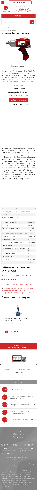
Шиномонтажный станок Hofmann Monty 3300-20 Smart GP (16, 319)
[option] (18, 318)
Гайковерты (29, 284)
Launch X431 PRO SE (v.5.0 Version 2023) (18, 369)
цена (16, 290)
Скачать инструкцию (19, 66)
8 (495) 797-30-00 (23, 11)
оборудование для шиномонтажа (17, 288)
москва (11, 290)
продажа (4, 290)
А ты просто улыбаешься (18, 389)
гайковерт (30, 292)
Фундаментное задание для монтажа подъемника (19, 412)
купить (32, 288)
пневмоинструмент (20, 292)
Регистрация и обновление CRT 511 (22, 405)
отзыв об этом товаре (17, 275)
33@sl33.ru (31, 445)
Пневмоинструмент (17, 284)
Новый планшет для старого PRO (21, 420)
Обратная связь (18, 434)
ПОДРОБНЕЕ (13, 332)
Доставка (18, 431)
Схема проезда (18, 437)
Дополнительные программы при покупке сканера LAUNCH (21, 397)
